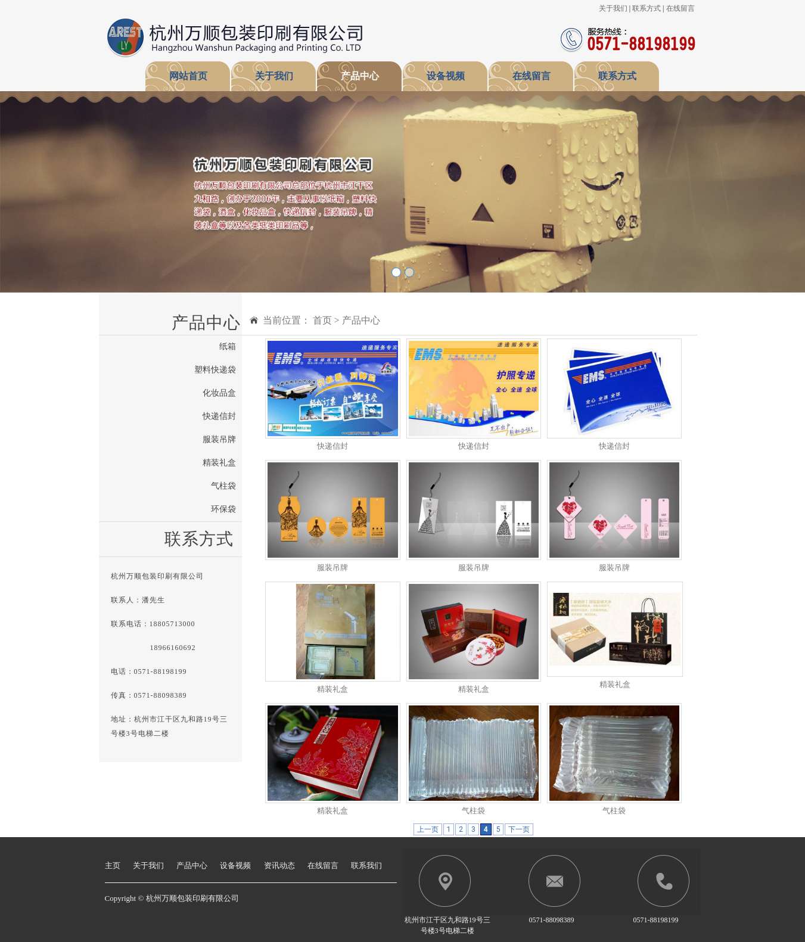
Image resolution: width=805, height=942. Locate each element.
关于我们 (613, 8)
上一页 (428, 829)
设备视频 (446, 76)
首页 (322, 320)
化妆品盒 (219, 392)
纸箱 (227, 346)
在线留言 (680, 8)
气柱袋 (223, 485)
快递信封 (219, 416)
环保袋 (223, 509)
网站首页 (188, 76)
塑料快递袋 (215, 369)
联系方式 (646, 8)
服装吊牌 (219, 439)
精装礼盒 (219, 462)
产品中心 (360, 76)
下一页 (519, 829)
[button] (60, 192)
